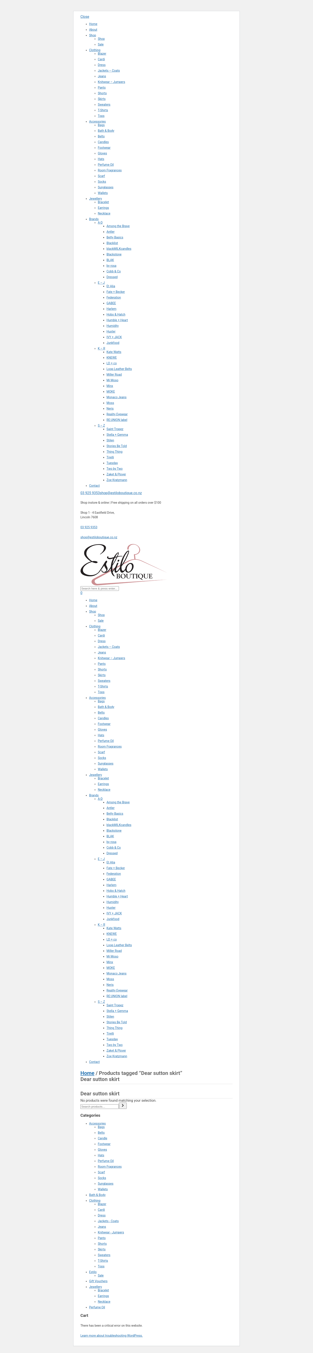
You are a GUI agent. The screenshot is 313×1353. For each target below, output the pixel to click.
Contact (94, 485)
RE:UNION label (117, 420)
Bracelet (103, 202)
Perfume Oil (106, 164)
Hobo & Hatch (116, 314)
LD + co (112, 363)
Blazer (102, 53)
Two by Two (115, 468)
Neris (110, 408)
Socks (102, 181)
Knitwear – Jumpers (111, 82)
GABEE (111, 303)
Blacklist (112, 243)
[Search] (123, 1106)
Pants (102, 87)
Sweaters (104, 104)
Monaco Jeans (117, 397)
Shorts (102, 93)
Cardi (101, 59)
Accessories (97, 121)
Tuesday (112, 463)
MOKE (111, 391)
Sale (101, 44)
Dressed (112, 277)
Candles (103, 142)
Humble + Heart (117, 320)
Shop (92, 35)
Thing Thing (114, 451)
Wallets (103, 193)
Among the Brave (118, 226)
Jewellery (95, 198)
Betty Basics (115, 237)
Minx (110, 386)
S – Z (101, 425)
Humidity (113, 326)
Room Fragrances (110, 170)
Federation (114, 297)
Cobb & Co (114, 271)
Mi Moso (112, 380)
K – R (101, 348)
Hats (101, 159)
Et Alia (111, 286)
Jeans (102, 76)
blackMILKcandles (119, 248)
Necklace (104, 213)
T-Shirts (103, 110)
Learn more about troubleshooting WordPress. (111, 1335)
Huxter (111, 331)
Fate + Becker (116, 292)
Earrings (103, 207)
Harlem (111, 309)
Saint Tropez (115, 429)
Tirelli (110, 457)
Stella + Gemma (117, 434)
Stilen (110, 440)
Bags (101, 125)
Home (93, 24)
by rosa (111, 265)
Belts (101, 136)
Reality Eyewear (117, 414)
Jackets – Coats (109, 70)
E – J (101, 282)
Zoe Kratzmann (117, 480)
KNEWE (112, 357)
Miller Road (114, 374)
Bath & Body (106, 130)
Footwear (104, 147)
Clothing (94, 50)
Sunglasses (105, 187)
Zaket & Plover (116, 474)
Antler (111, 231)
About (93, 29)
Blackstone (114, 254)
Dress (102, 65)
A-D (100, 222)
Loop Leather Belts (119, 369)
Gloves (102, 153)
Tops (101, 116)
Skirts (102, 99)
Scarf (101, 176)
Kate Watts (114, 352)
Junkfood (113, 343)
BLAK (110, 260)
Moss (110, 403)
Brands (94, 219)
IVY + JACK (114, 337)
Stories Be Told (117, 446)
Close (84, 17)
